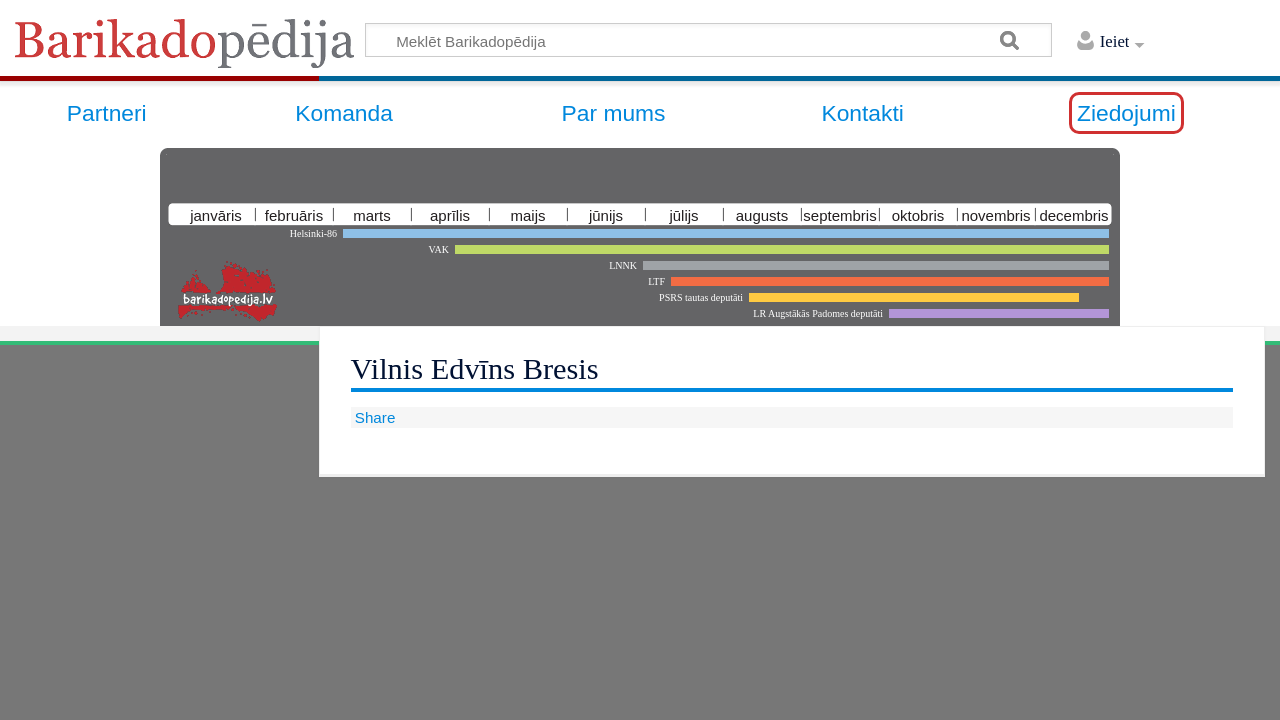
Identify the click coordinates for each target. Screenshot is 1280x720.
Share (373, 417)
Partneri (107, 113)
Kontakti (862, 113)
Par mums (614, 113)
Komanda (344, 113)
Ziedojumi (1126, 113)
